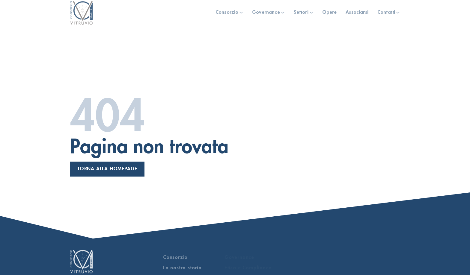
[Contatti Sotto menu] (398, 11)
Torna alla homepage (107, 168)
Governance (266, 11)
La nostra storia (182, 267)
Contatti (386, 11)
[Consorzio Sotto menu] (241, 11)
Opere (329, 11)
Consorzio (227, 11)
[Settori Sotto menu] (311, 11)
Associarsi (357, 11)
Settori (301, 11)
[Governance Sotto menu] (283, 11)
